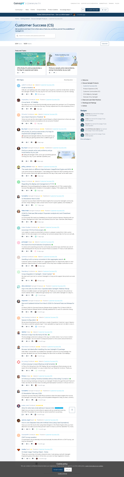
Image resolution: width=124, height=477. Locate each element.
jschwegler (25, 242)
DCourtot (24, 114)
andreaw (87, 113)
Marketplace (103, 3)
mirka (87, 119)
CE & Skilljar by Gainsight (90, 94)
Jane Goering (25, 317)
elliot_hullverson (26, 286)
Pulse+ (117, 3)
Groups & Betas (41, 9)
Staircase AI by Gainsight (90, 97)
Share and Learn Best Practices (90, 100)
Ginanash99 (25, 434)
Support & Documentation (89, 3)
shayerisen (25, 300)
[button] (92, 9)
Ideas (27, 9)
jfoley (86, 134)
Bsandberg (25, 271)
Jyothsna (24, 256)
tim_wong (25, 361)
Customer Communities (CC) (91, 91)
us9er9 (24, 85)
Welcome (84, 80)
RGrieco (24, 376)
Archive (83, 106)
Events (33, 9)
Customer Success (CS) (90, 86)
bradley (24, 449)
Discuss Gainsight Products (39, 19)
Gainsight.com (75, 3)
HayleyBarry (25, 99)
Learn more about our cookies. (94, 466)
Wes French (25, 346)
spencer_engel (26, 420)
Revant (87, 124)
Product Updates (53, 9)
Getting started (25, 19)
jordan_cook (25, 405)
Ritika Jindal (25, 210)
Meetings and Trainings (88, 103)
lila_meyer (24, 129)
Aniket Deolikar (26, 227)
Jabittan (24, 332)
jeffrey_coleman (26, 166)
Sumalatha (25, 196)
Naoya (23, 181)
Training (111, 3)
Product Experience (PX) (90, 88)
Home (17, 19)
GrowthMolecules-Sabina (92, 129)
